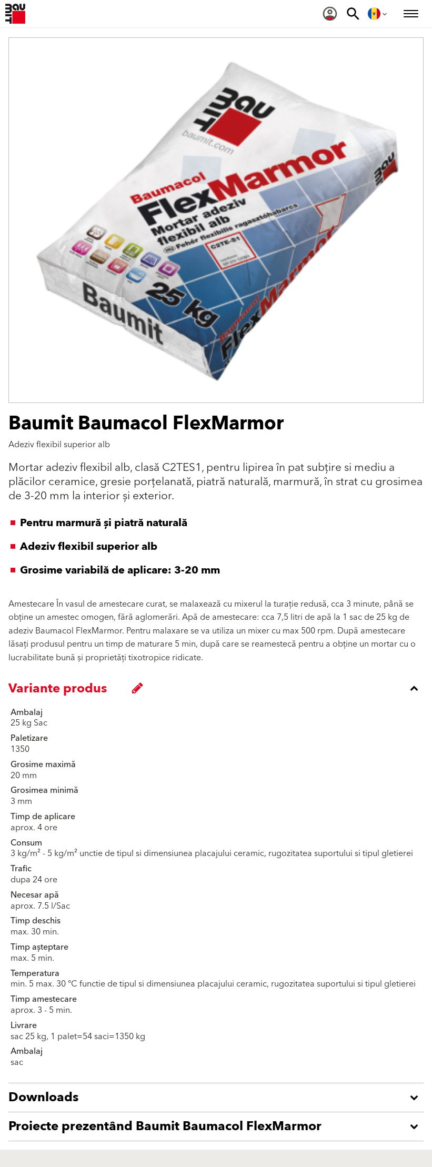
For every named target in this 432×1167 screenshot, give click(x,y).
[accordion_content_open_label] (219, 1097)
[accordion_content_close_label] (219, 688)
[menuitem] (330, 14)
